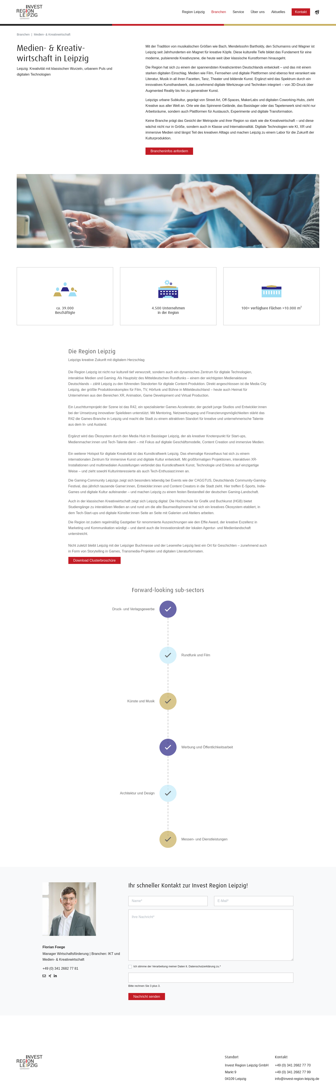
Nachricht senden (146, 996)
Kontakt (301, 12)
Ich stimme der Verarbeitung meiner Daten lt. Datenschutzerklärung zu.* (177, 966)
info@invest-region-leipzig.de (297, 1079)
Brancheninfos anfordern (169, 151)
